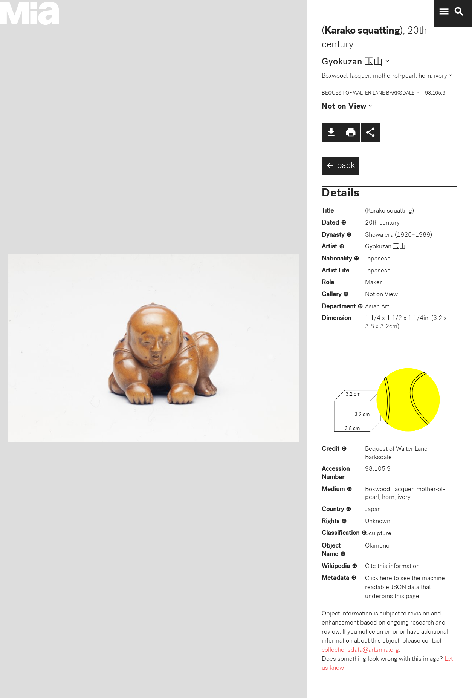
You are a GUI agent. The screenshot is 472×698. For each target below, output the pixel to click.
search (458, 11)
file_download (331, 132)
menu (443, 11)
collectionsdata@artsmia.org (360, 650)
